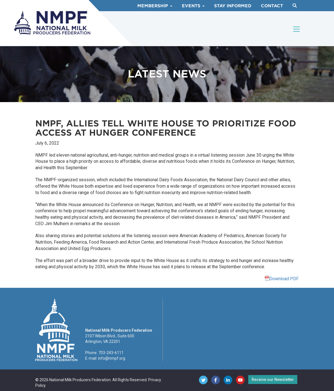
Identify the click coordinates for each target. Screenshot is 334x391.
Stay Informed (232, 5)
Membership (154, 5)
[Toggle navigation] (297, 29)
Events (193, 5)
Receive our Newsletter (273, 379)
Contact (272, 5)
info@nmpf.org (111, 358)
